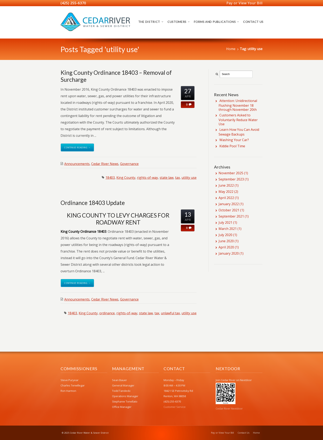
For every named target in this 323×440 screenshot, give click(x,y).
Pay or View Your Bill (244, 3)
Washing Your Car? (234, 140)
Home (230, 49)
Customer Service (175, 407)
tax (177, 177)
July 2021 (225, 222)
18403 (110, 177)
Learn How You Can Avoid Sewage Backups (239, 132)
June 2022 (226, 185)
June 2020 (226, 241)
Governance (129, 163)
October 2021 (229, 210)
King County (125, 177)
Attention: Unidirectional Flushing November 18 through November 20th (238, 105)
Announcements (77, 163)
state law (166, 177)
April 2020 (226, 247)
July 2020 (225, 235)
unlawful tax (170, 313)
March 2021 (228, 228)
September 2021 (231, 216)
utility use (189, 177)
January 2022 (229, 204)
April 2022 (226, 197)
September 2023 (231, 179)
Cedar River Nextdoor (229, 408)
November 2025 (231, 173)
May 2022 (226, 191)
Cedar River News (104, 163)
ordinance (107, 313)
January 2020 (229, 253)
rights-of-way (147, 177)
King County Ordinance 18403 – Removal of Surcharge (116, 76)
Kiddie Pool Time (232, 146)
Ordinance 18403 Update (93, 202)
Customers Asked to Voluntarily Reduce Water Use (238, 119)
